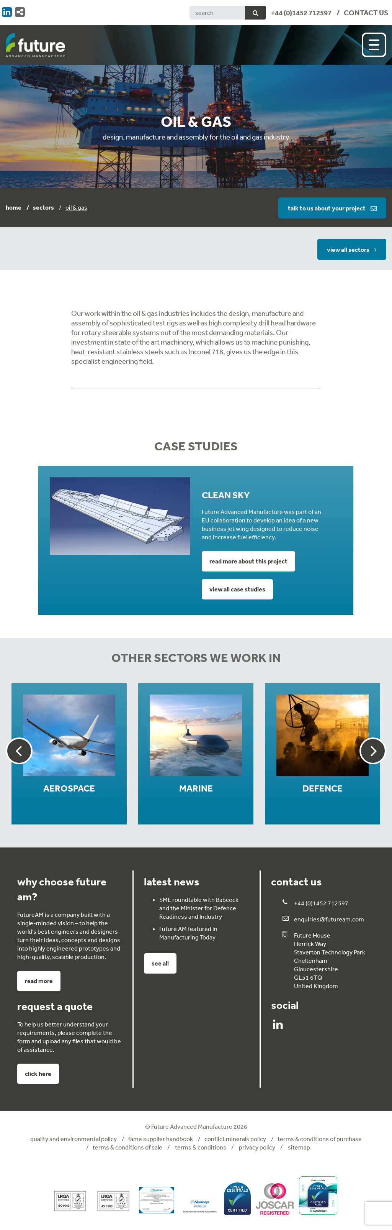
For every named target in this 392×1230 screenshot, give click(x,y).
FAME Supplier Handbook (160, 1139)
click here (38, 1073)
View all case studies (237, 589)
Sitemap (298, 1147)
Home (13, 207)
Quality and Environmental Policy (73, 1139)
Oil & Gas (76, 207)
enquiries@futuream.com (329, 919)
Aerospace (69, 788)
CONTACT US (366, 12)
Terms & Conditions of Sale (127, 1147)
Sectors (43, 207)
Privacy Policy (256, 1147)
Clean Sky (226, 495)
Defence (322, 788)
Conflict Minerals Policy (235, 1139)
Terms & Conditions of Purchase (320, 1139)
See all (160, 963)
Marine (196, 788)
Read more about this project (248, 561)
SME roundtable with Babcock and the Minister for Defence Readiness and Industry (198, 908)
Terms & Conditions (200, 1147)
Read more (39, 981)
